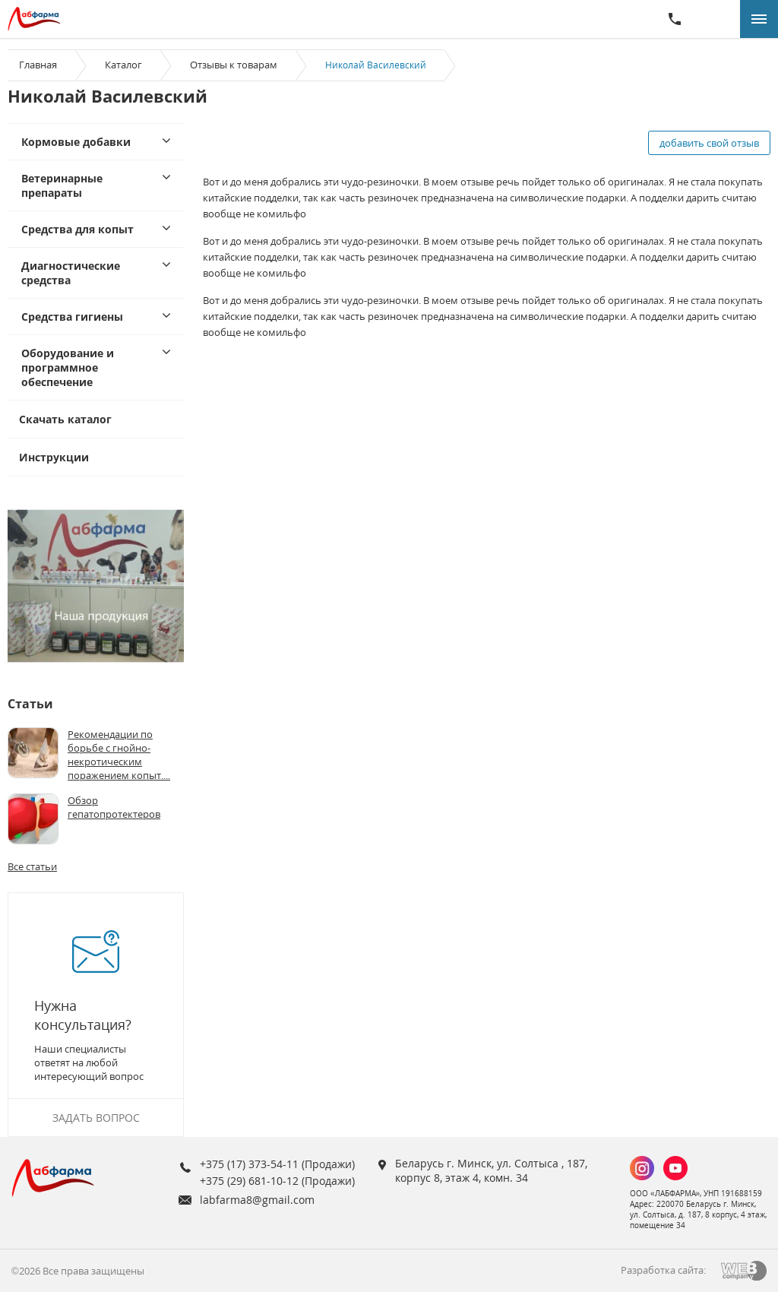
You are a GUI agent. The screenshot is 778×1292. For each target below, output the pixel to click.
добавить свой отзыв (709, 143)
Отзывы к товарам (233, 64)
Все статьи (32, 866)
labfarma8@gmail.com (257, 1199)
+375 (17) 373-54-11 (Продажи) (277, 1164)
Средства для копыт (77, 229)
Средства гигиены (72, 316)
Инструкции (54, 457)
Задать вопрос (96, 1117)
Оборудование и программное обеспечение (67, 367)
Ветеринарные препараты (62, 185)
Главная (38, 64)
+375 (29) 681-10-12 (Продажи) (277, 1180)
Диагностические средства (70, 272)
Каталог (123, 64)
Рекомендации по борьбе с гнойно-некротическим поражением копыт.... (119, 754)
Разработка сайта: (663, 1270)
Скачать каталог (65, 419)
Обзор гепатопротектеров (114, 807)
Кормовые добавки (76, 142)
